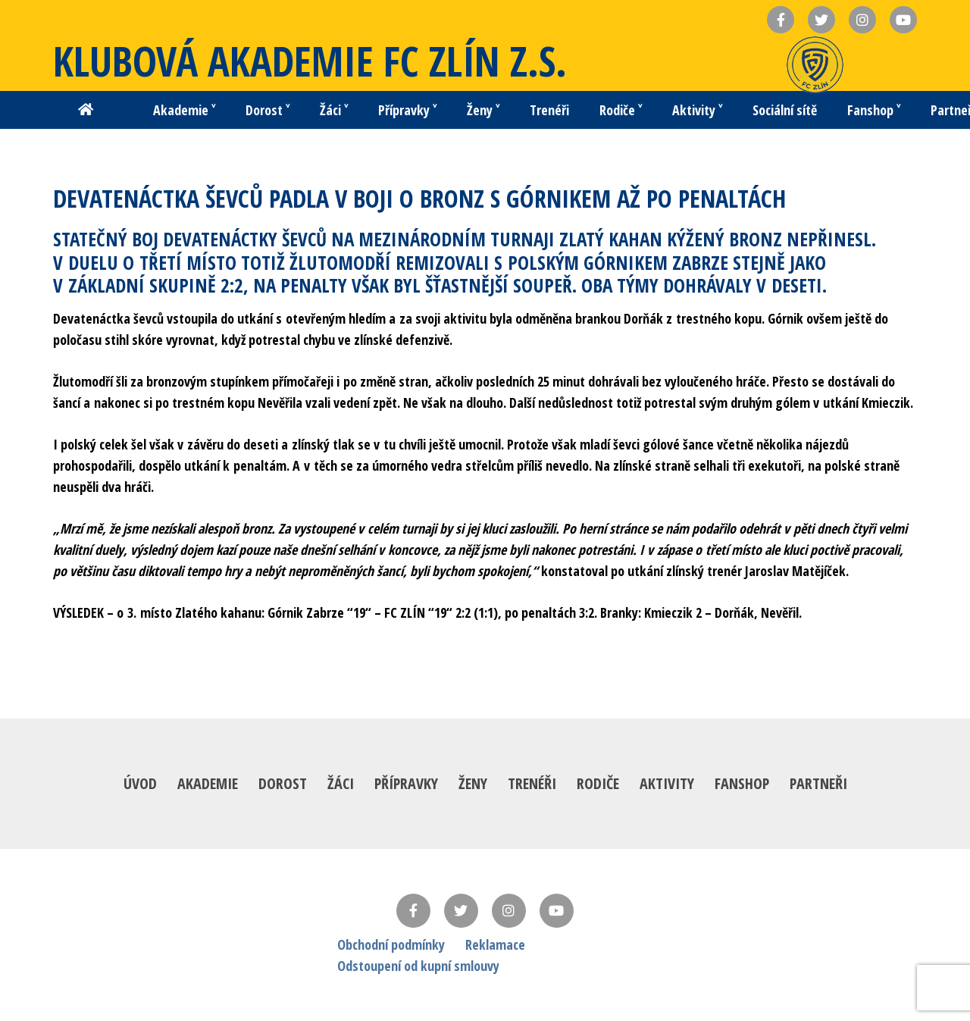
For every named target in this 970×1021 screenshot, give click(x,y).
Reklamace (495, 944)
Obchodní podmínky (391, 944)
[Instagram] (509, 911)
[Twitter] (461, 911)
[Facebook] (413, 911)
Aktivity (667, 783)
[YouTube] (557, 911)
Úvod (140, 783)
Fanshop (742, 783)
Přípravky (406, 783)
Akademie (207, 783)
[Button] (85, 110)
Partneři (818, 783)
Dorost (282, 783)
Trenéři (532, 783)
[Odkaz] (815, 64)
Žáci (340, 783)
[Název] (780, 19)
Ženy (472, 783)
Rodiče (598, 783)
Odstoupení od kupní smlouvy (418, 966)
